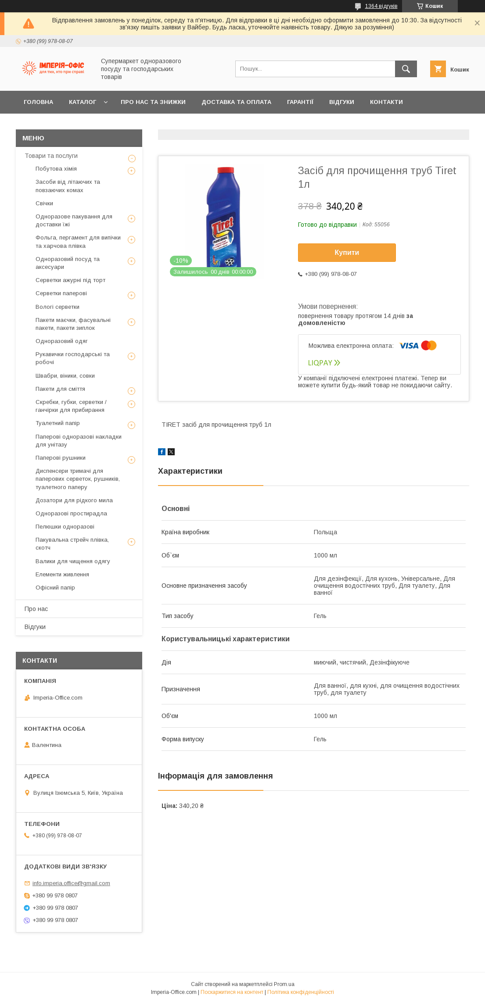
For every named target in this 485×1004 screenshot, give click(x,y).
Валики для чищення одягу (73, 561)
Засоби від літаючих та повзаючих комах (68, 186)
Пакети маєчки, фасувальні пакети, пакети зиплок (73, 324)
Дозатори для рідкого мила (74, 500)
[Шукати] (406, 69)
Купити (347, 252)
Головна (38, 102)
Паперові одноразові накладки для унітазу (79, 440)
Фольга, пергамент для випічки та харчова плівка (78, 241)
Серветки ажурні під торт (70, 280)
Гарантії (300, 102)
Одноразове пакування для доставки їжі (74, 220)
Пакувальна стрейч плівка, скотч (72, 543)
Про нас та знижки (153, 102)
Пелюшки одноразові (65, 526)
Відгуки (341, 102)
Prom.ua (284, 984)
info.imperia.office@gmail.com (71, 883)
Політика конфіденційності (300, 992)
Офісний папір (55, 587)
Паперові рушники (61, 457)
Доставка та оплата (236, 102)
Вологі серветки (57, 307)
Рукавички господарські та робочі (73, 358)
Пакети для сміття (60, 389)
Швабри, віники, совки (65, 375)
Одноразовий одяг (62, 341)
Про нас (36, 608)
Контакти (386, 102)
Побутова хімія (56, 168)
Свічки (44, 203)
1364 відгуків (381, 6)
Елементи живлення (62, 574)
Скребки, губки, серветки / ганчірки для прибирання (71, 406)
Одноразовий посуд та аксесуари (68, 263)
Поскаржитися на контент (232, 992)
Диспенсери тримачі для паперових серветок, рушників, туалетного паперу (78, 479)
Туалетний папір (58, 423)
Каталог (82, 102)
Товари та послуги (51, 155)
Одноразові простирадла (71, 513)
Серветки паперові (61, 293)
